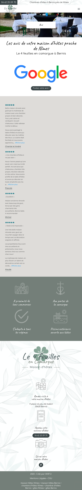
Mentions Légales (38, 478)
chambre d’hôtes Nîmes (32, 486)
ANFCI (49, 474)
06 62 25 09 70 (41, 436)
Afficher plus (20, 143)
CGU (50, 478)
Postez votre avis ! (41, 88)
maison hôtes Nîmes (30, 483)
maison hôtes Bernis (50, 483)
